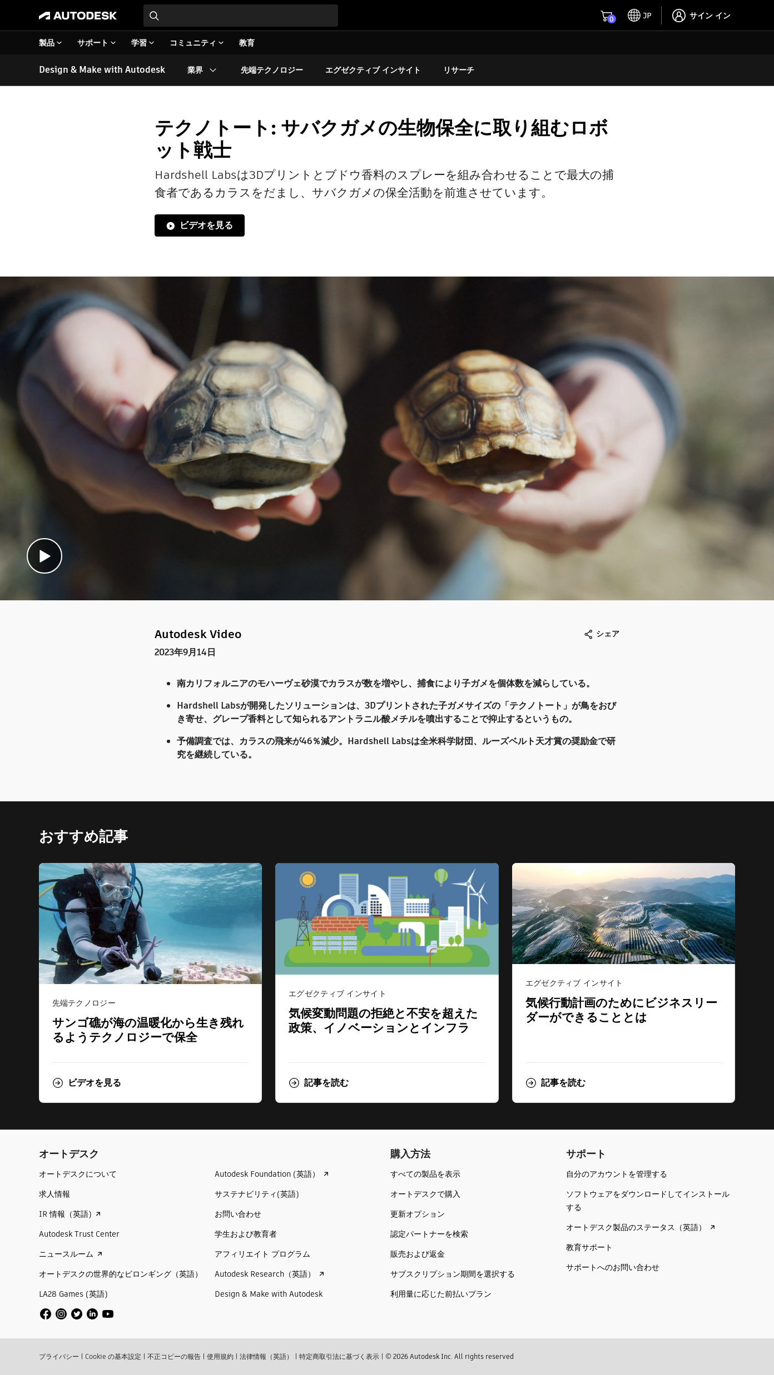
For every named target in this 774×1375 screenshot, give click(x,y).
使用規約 (220, 1356)
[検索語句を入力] (240, 15)
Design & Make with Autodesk (102, 69)
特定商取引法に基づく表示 (339, 1356)
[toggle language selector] (640, 15)
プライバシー (59, 1356)
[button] (86, 1083)
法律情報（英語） (266, 1356)
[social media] (77, 1314)
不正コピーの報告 (174, 1356)
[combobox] (240, 15)
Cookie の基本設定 (113, 1356)
